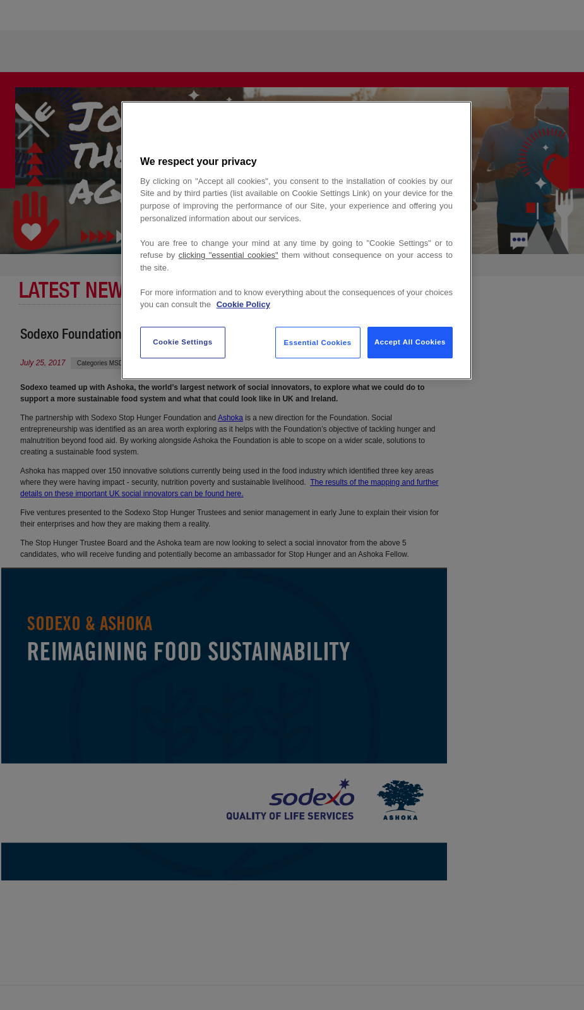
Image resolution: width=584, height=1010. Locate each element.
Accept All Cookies (410, 342)
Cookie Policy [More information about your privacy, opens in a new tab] (243, 304)
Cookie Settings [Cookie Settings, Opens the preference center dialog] (183, 342)
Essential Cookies (318, 342)
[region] (296, 240)
